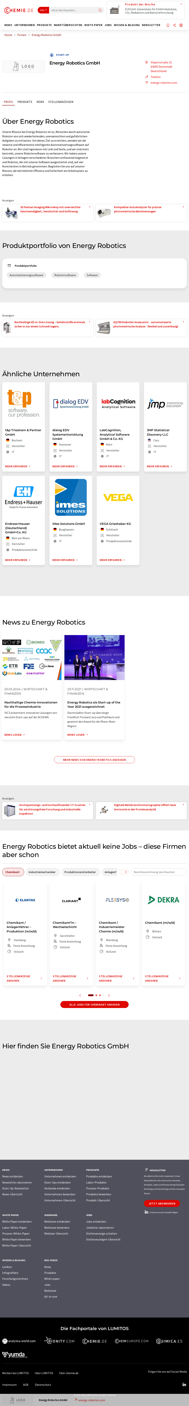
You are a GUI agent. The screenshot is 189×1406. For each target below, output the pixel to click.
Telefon (152, 77)
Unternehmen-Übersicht (60, 1200)
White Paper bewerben (16, 1239)
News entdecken (12, 1176)
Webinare (50, 1290)
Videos (6, 1285)
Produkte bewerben (98, 1194)
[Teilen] (174, 25)
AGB (25, 1384)
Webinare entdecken (57, 1221)
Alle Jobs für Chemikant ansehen (94, 1004)
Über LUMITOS (44, 1373)
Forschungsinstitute (15, 1278)
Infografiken (10, 1273)
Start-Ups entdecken (57, 1182)
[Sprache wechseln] (181, 25)
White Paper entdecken (17, 1221)
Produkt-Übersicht (98, 1200)
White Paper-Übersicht (16, 1245)
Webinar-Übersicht (56, 1233)
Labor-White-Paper (14, 1227)
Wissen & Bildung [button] (127, 25)
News (40, 102)
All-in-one (50, 1296)
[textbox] (159, 872)
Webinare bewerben (56, 1227)
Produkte (25, 102)
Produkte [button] (44, 25)
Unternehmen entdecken (60, 1176)
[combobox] (159, 871)
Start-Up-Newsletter (15, 1188)
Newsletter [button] (151, 25)
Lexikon (7, 1267)
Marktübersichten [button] (68, 25)
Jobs (47, 1285)
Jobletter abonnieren (100, 1227)
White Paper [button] (93, 25)
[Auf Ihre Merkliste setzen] (168, 25)
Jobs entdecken (96, 1221)
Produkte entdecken (99, 1176)
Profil (8, 102)
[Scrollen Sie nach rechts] (126, 872)
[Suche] (100, 10)
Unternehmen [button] (24, 25)
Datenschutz (43, 1384)
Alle (42, 10)
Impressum (9, 1384)
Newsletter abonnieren (17, 1182)
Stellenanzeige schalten (101, 1233)
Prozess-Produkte (97, 1188)
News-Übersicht (12, 1194)
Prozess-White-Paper (16, 1233)
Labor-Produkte (96, 1182)
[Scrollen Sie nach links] (120, 872)
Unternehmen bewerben (59, 1194)
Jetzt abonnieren (162, 1203)
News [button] (8, 25)
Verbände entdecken (57, 1188)
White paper (52, 1278)
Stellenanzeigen (60, 102)
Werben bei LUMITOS (15, 1373)
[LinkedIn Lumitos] (184, 1384)
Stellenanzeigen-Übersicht (103, 1239)
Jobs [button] (108, 25)
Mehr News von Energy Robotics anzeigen (94, 760)
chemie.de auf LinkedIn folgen (161, 1212)
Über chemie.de (68, 1373)
